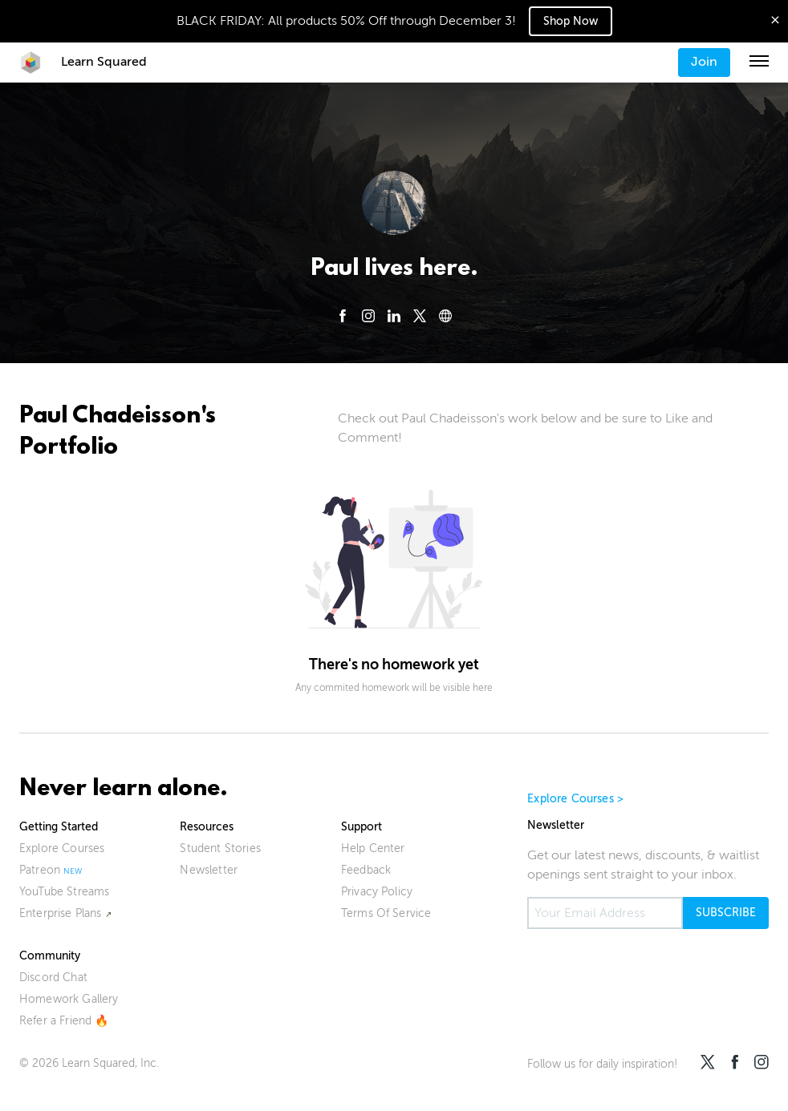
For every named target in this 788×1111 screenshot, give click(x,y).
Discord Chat (53, 978)
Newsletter (209, 870)
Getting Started (58, 827)
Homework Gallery (69, 999)
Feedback (366, 870)
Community (49, 956)
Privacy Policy (376, 892)
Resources (207, 827)
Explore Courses (61, 848)
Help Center (373, 848)
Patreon (39, 870)
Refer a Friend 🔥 (64, 1021)
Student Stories (220, 848)
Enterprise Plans (60, 913)
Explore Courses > (575, 799)
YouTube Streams (64, 892)
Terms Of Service (386, 913)
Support (361, 827)
